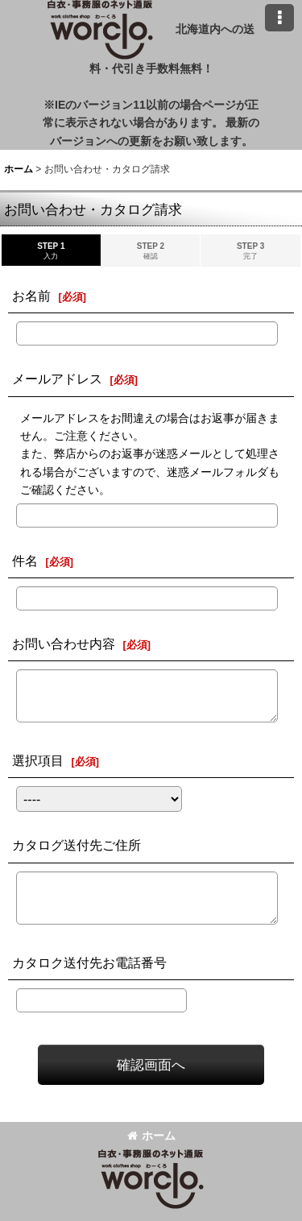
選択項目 (38, 760)
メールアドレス (57, 378)
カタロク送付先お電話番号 (89, 962)
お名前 (31, 295)
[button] (279, 17)
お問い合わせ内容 (63, 643)
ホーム (151, 1135)
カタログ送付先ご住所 (76, 845)
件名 (25, 560)
